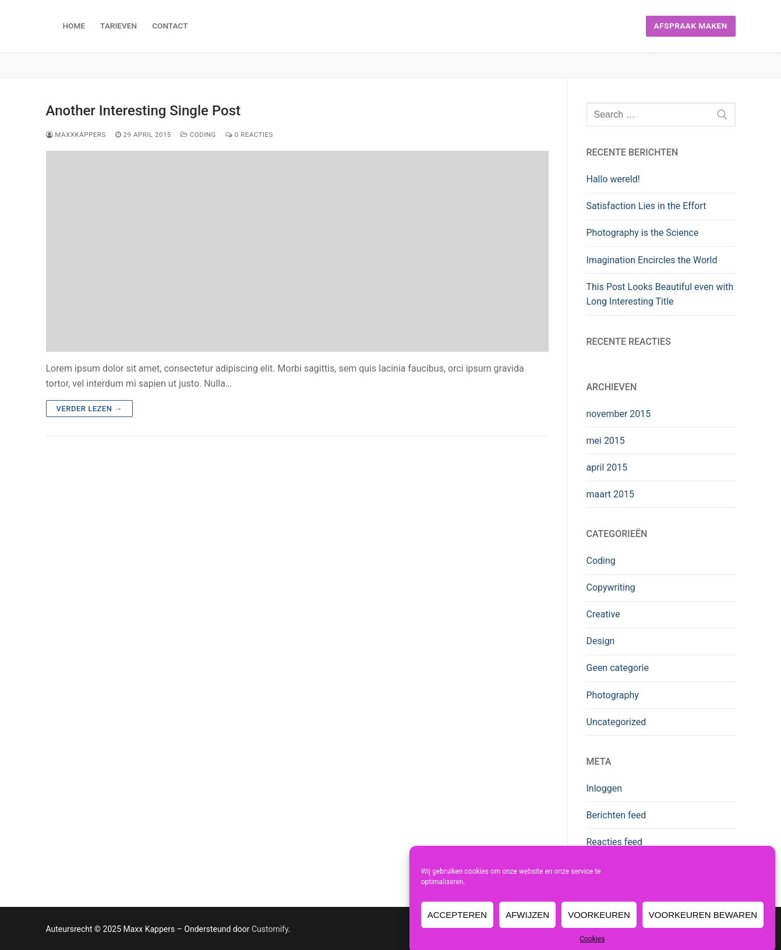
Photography (612, 695)
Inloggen (604, 788)
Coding (198, 134)
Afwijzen (527, 927)
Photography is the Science (642, 232)
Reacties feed (614, 841)
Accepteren (457, 927)
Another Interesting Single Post (143, 111)
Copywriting (610, 587)
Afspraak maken (690, 25)
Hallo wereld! (613, 179)
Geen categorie (617, 667)
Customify (270, 929)
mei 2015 (605, 440)
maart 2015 (610, 494)
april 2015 (607, 467)
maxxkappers (76, 134)
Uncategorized (616, 721)
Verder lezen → (89, 408)
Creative (603, 614)
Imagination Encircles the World (652, 260)
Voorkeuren (599, 927)
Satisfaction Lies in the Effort (646, 205)
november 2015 (618, 413)
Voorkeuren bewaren (703, 927)
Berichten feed (616, 815)
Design (600, 641)
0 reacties (249, 134)
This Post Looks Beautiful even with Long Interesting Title (660, 294)
